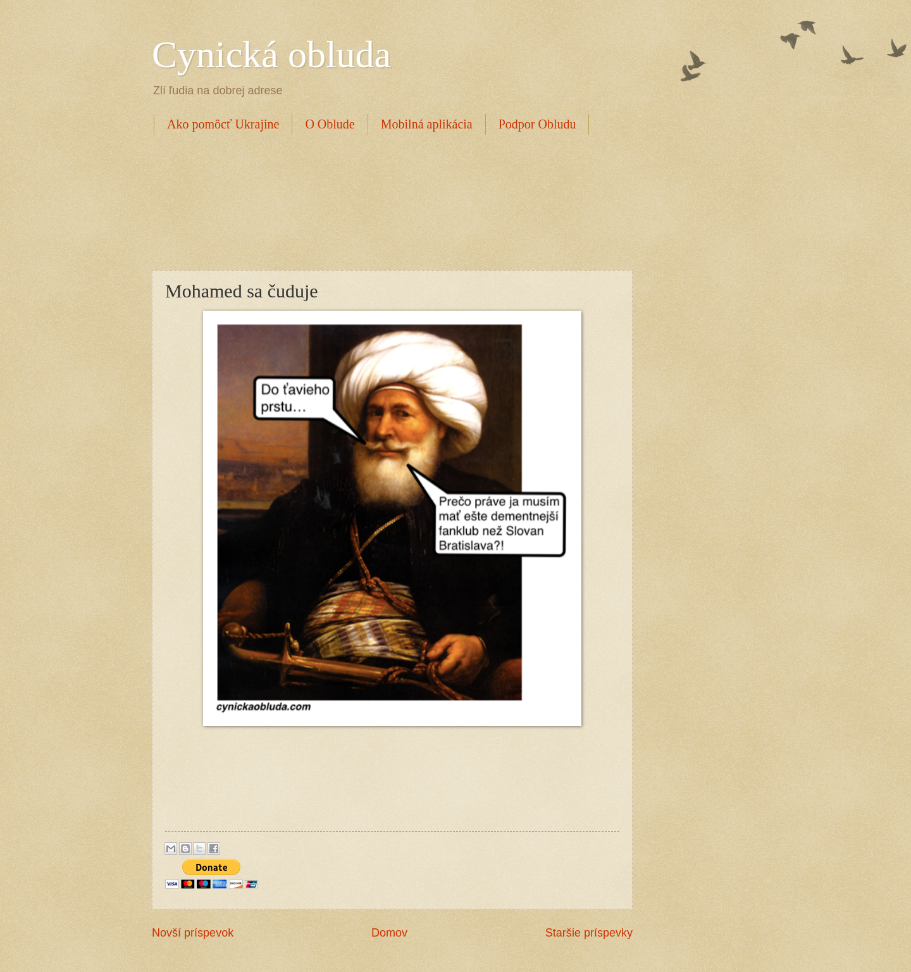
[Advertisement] (382, 200)
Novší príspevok (192, 932)
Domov (389, 932)
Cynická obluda (271, 54)
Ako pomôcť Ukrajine (223, 124)
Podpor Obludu (537, 124)
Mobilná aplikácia (427, 124)
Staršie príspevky (589, 932)
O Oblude (329, 124)
